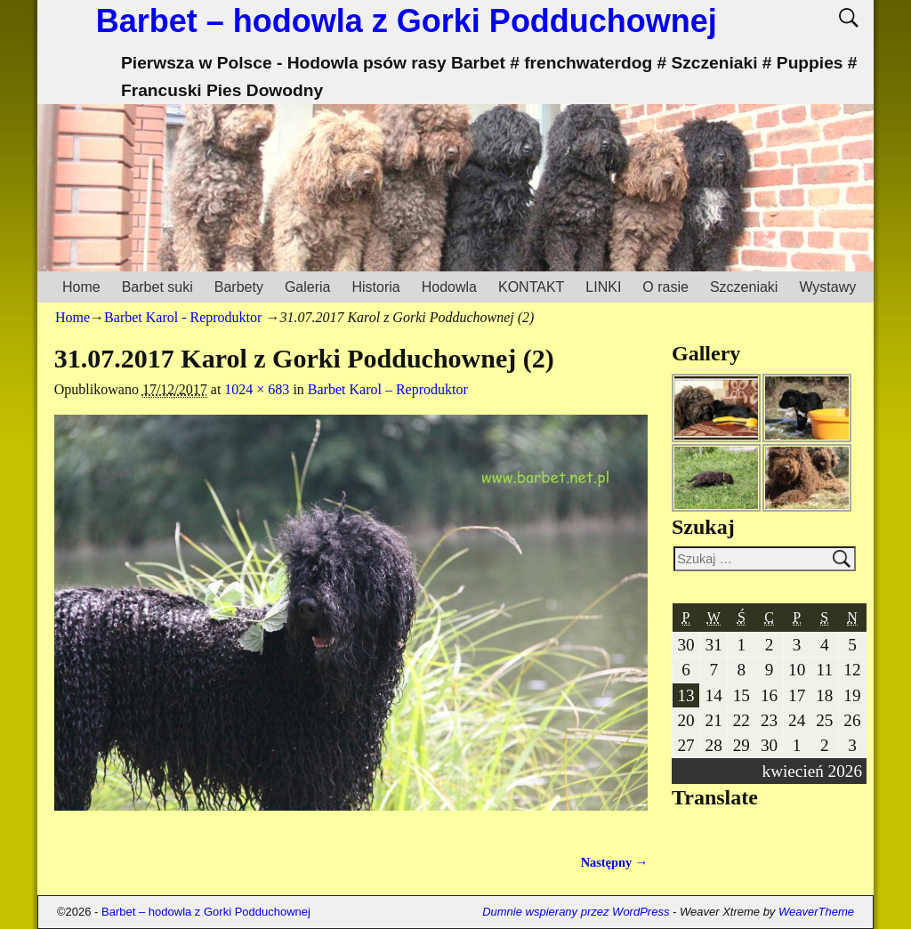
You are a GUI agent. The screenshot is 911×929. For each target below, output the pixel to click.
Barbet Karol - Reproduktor (183, 317)
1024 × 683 (256, 389)
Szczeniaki (744, 287)
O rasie (665, 287)
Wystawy (827, 287)
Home (81, 287)
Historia (375, 287)
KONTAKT (531, 287)
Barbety (238, 287)
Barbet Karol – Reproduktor (388, 389)
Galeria (308, 287)
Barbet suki (157, 287)
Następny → (615, 862)
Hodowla (449, 287)
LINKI (603, 287)
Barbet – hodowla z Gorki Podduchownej (406, 21)
